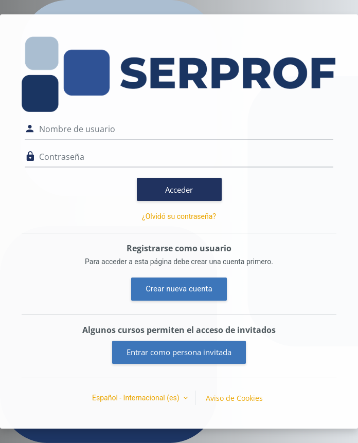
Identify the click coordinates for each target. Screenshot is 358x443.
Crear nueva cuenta (179, 288)
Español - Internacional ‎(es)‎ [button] (136, 398)
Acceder (179, 189)
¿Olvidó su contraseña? (179, 216)
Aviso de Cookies (234, 398)
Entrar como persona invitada (179, 352)
